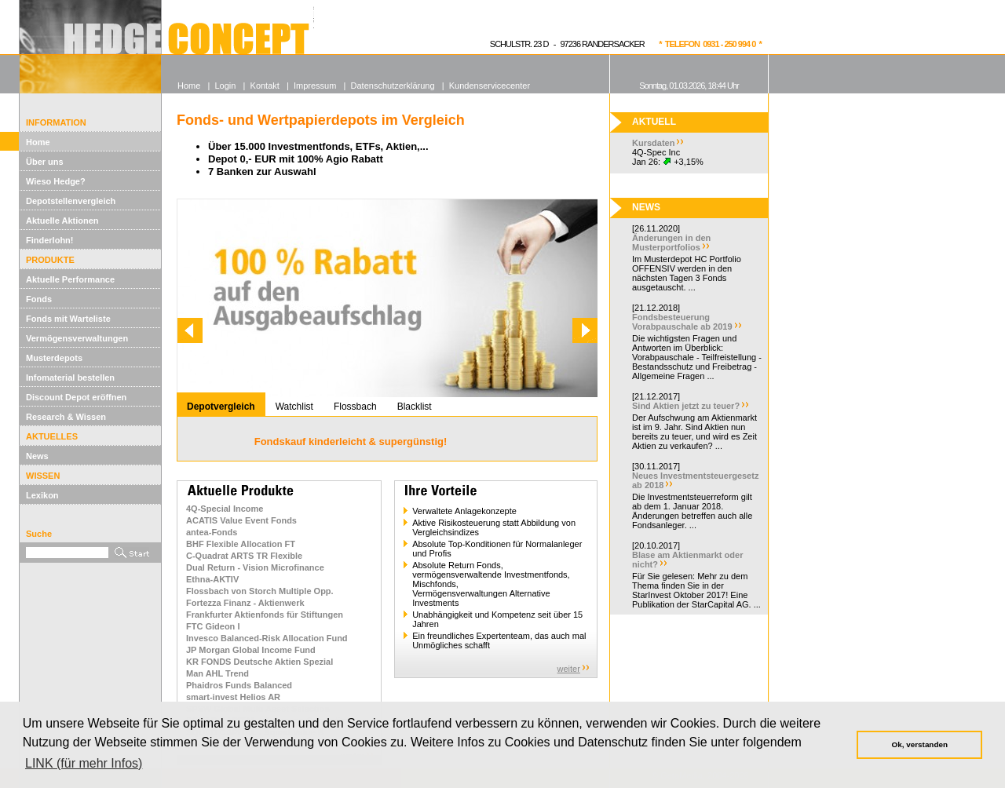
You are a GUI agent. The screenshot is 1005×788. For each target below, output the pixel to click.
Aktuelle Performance (70, 279)
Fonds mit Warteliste (68, 318)
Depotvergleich (221, 406)
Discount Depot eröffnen (76, 397)
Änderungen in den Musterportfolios (671, 242)
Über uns (45, 161)
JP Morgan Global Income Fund (251, 650)
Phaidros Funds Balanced (239, 685)
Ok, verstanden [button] (920, 744)
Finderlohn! (50, 240)
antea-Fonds (211, 532)
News (37, 456)
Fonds (39, 299)
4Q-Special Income (224, 508)
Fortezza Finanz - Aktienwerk (245, 602)
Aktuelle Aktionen (62, 220)
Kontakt (265, 85)
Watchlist (294, 406)
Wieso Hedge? (56, 181)
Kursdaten (653, 143)
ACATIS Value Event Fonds (241, 520)
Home (38, 142)
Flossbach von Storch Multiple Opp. (260, 591)
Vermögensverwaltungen (77, 338)
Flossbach (355, 406)
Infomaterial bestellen (70, 377)
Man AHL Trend (217, 673)
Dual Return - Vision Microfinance (255, 567)
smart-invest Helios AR (233, 697)
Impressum (315, 85)
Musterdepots (54, 358)
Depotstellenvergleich (70, 201)
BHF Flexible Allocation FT (240, 544)
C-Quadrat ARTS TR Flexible (244, 555)
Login (225, 85)
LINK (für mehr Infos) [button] (83, 763)
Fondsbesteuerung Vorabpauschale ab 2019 (682, 321)
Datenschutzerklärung (393, 85)
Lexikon (42, 495)
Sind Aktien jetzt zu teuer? (686, 405)
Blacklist (414, 406)
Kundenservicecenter (489, 85)
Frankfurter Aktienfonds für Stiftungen (264, 614)
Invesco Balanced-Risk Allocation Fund (267, 638)
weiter (568, 668)
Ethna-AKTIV (212, 579)
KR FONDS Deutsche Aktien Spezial (259, 661)
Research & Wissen (66, 416)
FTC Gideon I (212, 626)
